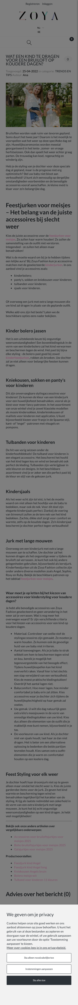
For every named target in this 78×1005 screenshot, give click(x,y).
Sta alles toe (39, 980)
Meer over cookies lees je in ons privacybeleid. (36, 947)
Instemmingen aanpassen (39, 969)
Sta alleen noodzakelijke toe (39, 957)
